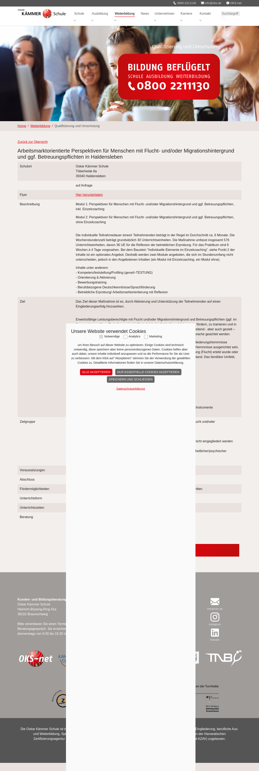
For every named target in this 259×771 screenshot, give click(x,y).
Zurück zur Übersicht (33, 150)
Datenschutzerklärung (129, 499)
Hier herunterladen (89, 203)
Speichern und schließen (129, 490)
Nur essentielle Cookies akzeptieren (147, 482)
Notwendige (111, 447)
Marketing (154, 447)
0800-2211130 (184, 3)
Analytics (133, 447)
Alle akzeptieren (95, 482)
